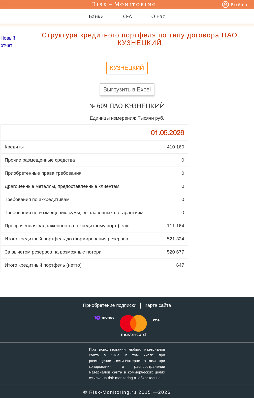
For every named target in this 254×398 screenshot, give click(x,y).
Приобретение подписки (109, 305)
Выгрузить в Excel (127, 89)
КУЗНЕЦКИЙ (127, 68)
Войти (239, 5)
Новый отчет (7, 41)
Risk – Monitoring (124, 4)
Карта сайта (158, 305)
